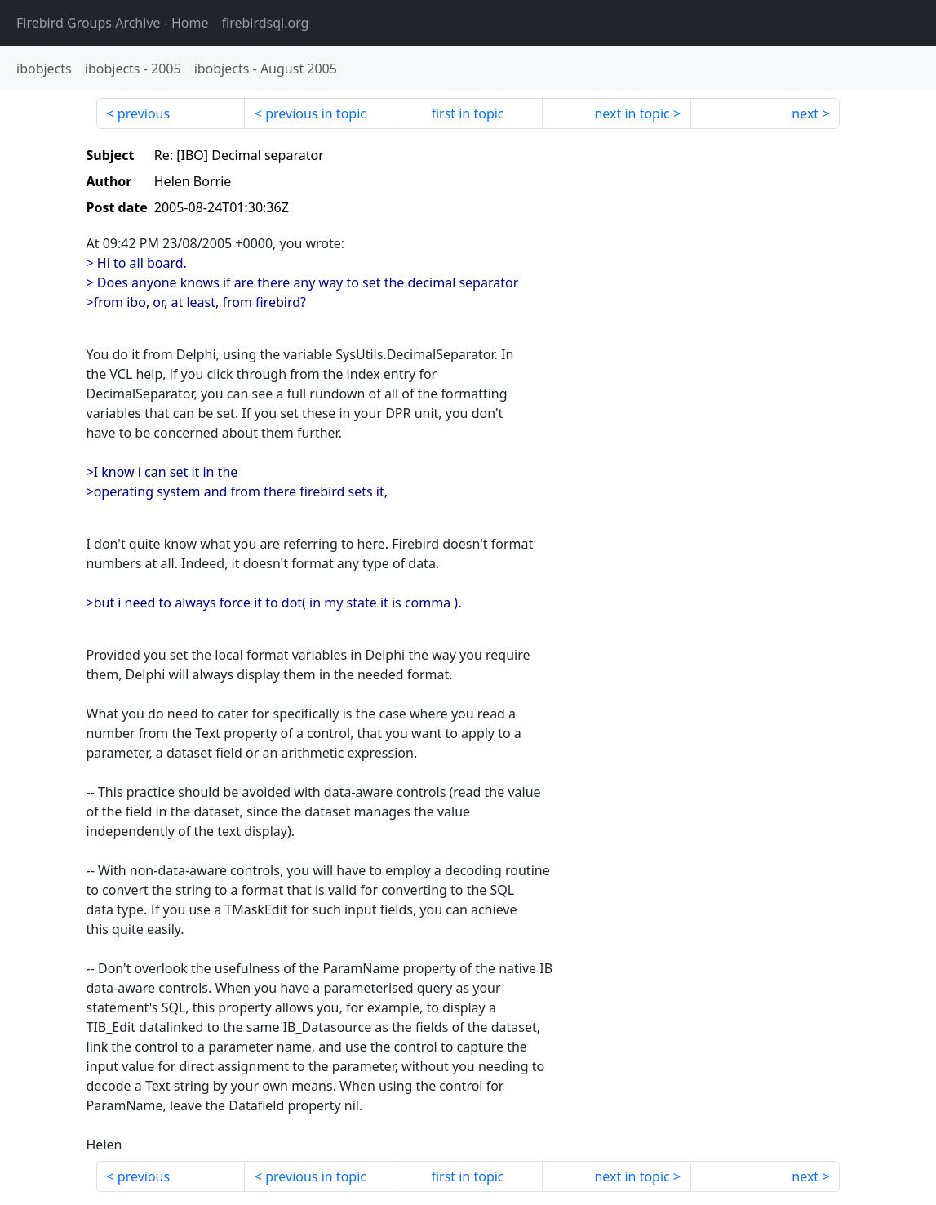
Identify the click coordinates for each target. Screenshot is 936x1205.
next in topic (631, 113)
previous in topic (315, 113)
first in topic (467, 113)
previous (144, 113)
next (805, 113)
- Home (112, 23)
